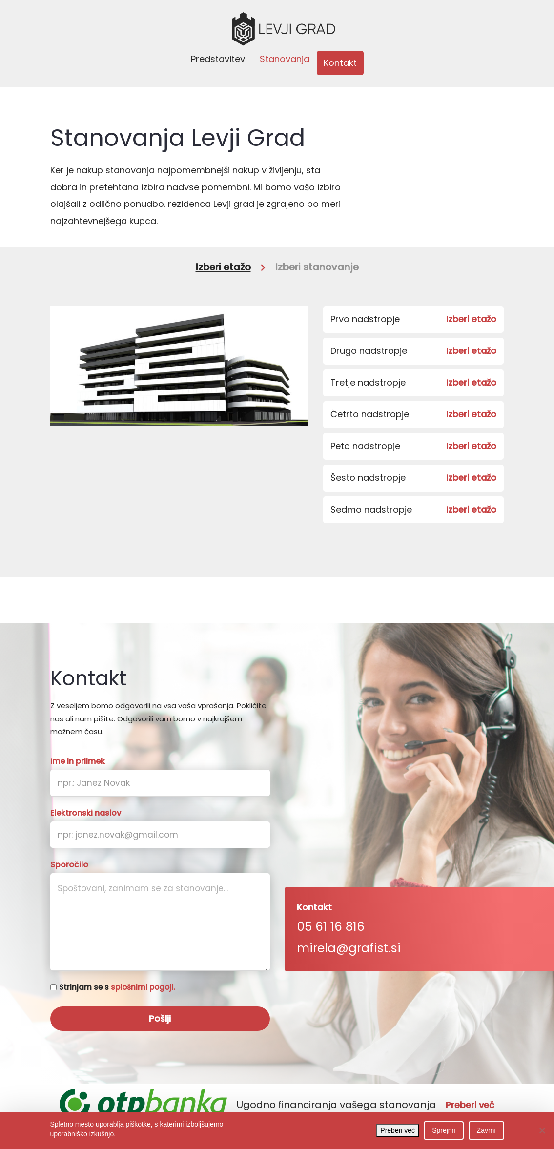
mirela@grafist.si (349, 948)
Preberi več (470, 1105)
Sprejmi (443, 1130)
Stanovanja (284, 59)
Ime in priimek (77, 761)
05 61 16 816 (331, 926)
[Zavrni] (542, 1130)
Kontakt (340, 63)
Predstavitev (218, 59)
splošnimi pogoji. (143, 987)
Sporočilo (69, 865)
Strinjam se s (117, 987)
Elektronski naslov (85, 813)
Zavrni (486, 1130)
